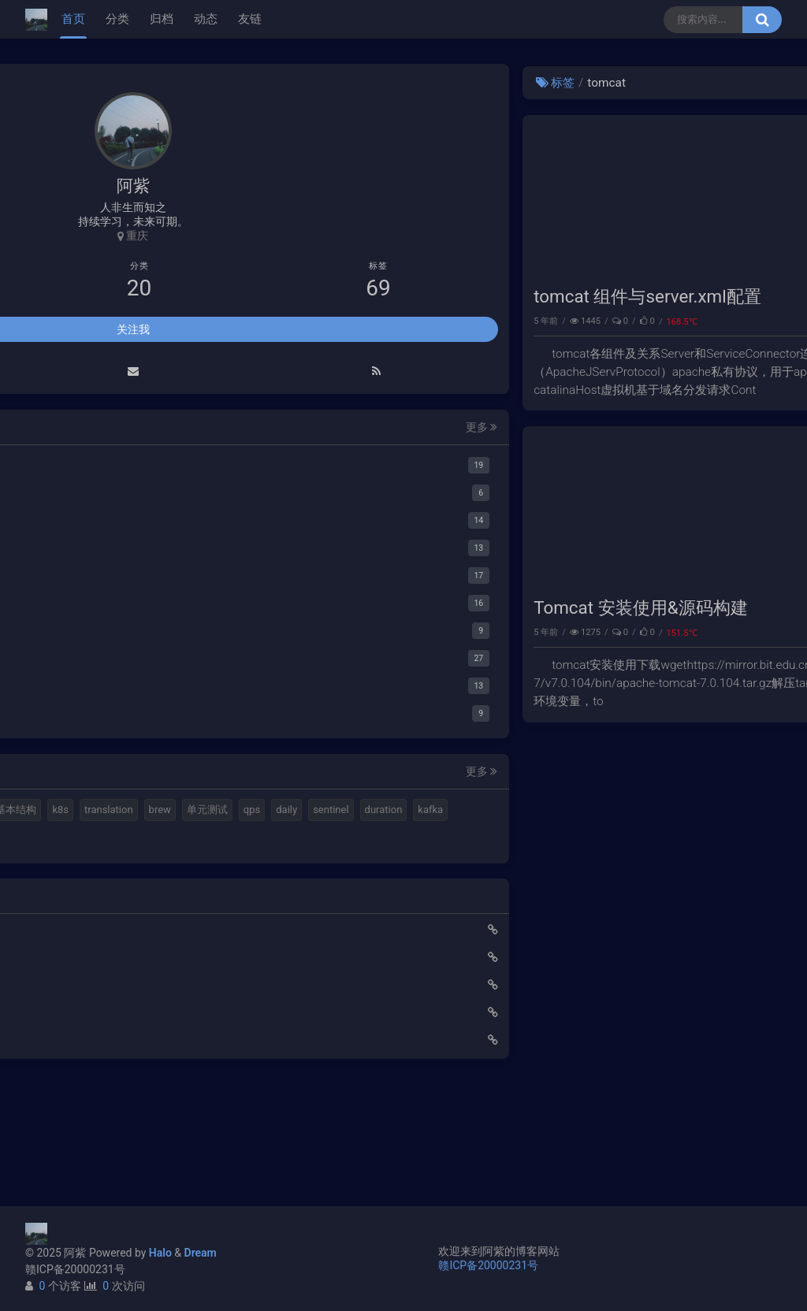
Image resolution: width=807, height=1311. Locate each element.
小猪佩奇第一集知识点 (91, 1126)
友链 (250, 19)
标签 (289, 83)
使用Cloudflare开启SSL (93, 1044)
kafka (161, 897)
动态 (206, 19)
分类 (117, 19)
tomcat (754, 321)
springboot (68, 924)
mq (51, 813)
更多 (213, 429)
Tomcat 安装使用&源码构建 (375, 607)
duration (114, 897)
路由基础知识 (69, 1154)
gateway (128, 924)
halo (85, 813)
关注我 (133, 331)
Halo (160, 1252)
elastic (125, 813)
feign (174, 924)
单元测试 (102, 869)
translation (188, 840)
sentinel (62, 897)
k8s (140, 840)
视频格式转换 (187, 813)
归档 (161, 19)
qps (147, 869)
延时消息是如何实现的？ (97, 1099)
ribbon (58, 953)
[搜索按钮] (762, 19)
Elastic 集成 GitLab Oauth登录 (109, 1071)
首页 (73, 19)
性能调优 (751, 632)
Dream (200, 1252)
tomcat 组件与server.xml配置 (381, 296)
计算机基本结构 (80, 840)
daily (182, 869)
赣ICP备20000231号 (75, 1269)
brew (55, 869)
